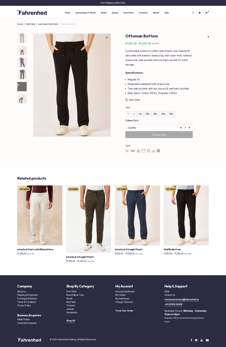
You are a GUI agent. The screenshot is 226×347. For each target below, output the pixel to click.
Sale (166, 12)
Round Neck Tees (75, 295)
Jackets (70, 309)
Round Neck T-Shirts (85, 12)
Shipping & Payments (27, 295)
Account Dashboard (125, 291)
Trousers (143, 12)
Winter (156, 12)
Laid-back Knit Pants (48, 24)
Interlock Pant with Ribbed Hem (35, 249)
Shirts (104, 12)
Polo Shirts (71, 291)
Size (128, 107)
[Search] (192, 12)
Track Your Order (124, 310)
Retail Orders (23, 319)
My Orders (120, 295)
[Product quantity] (185, 127)
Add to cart (159, 134)
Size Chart (134, 99)
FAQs (167, 291)
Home (20, 24)
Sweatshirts (71, 312)
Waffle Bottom (172, 249)
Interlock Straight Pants (80, 256)
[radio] (128, 113)
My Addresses (122, 298)
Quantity (132, 127)
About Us (21, 291)
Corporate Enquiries (27, 323)
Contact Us (169, 295)
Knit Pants (129, 12)
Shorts (115, 12)
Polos (67, 12)
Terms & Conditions (26, 302)
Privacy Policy (24, 305)
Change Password (124, 302)
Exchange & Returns (27, 298)
